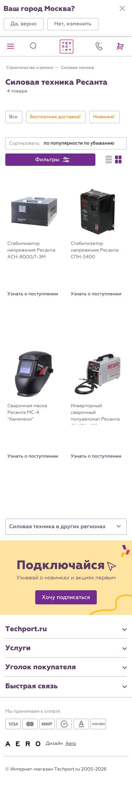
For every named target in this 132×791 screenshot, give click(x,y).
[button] (24, 24)
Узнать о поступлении (32, 294)
